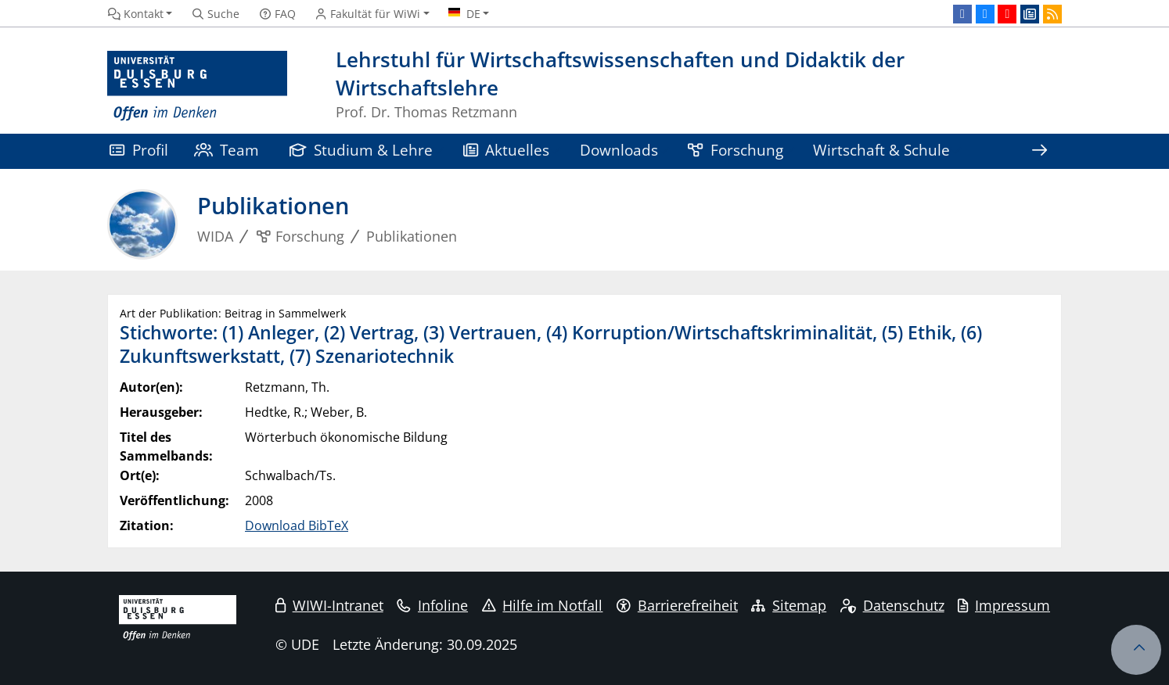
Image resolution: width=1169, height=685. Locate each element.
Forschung (735, 149)
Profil (139, 149)
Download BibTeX (296, 525)
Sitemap (788, 605)
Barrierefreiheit (677, 605)
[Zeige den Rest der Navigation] (1039, 151)
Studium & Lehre (361, 149)
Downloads (619, 149)
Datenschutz (892, 605)
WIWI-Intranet (329, 605)
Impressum (1004, 605)
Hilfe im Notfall (542, 605)
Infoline (432, 605)
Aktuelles (506, 149)
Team (227, 149)
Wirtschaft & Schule (881, 149)
